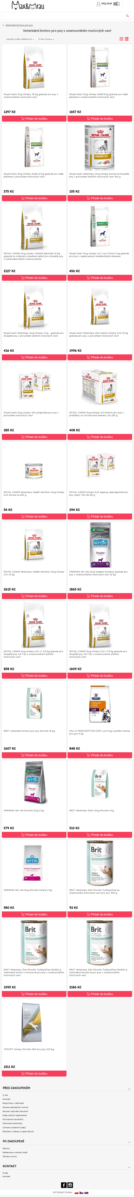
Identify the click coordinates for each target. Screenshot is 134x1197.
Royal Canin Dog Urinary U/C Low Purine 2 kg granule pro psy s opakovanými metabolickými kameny (99, 255)
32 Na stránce (46, 39)
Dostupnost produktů (13, 1119)
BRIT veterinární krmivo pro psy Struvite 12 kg (29, 730)
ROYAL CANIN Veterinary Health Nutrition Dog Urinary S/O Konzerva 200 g (34, 493)
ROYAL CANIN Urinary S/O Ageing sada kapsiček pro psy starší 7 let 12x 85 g (98, 493)
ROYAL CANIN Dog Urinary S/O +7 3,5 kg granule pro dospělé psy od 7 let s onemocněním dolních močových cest (33, 654)
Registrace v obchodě (13, 1103)
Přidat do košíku (34, 118)
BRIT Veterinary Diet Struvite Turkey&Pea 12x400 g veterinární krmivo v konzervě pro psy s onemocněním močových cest (34, 972)
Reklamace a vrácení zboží (15, 1152)
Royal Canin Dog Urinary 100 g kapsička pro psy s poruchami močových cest (31, 414)
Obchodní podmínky (12, 1123)
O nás (5, 1095)
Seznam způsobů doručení (15, 1111)
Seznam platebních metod (15, 1107)
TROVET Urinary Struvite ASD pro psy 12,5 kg (29, 1049)
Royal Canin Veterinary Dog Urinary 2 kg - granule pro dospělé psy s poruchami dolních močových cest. (34, 334)
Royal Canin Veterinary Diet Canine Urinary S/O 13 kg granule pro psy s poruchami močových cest (98, 334)
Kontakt (6, 1099)
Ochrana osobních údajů (14, 1127)
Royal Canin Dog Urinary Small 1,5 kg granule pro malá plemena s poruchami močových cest (33, 175)
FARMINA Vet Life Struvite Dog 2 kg (24, 810)
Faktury (6, 1148)
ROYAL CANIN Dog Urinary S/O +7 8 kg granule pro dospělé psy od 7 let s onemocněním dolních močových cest (98, 654)
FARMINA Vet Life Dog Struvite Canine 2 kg (28, 890)
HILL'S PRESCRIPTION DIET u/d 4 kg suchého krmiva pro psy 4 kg (99, 732)
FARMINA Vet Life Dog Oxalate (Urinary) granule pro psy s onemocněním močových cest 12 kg (98, 573)
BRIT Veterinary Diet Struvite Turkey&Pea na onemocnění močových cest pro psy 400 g (94, 891)
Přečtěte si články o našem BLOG (18, 1131)
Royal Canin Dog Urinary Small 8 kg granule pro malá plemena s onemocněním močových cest (98, 95)
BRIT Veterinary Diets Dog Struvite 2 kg (91, 810)
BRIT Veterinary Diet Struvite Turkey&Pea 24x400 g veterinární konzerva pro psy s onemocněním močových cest (98, 972)
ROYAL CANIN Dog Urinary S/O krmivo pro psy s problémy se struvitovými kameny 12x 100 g (96, 414)
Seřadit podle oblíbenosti (20, 39)
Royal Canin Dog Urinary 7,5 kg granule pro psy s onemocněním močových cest (31, 95)
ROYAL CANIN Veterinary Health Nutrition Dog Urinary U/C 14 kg (34, 573)
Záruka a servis (10, 1156)
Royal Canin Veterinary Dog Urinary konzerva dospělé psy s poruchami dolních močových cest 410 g (99, 175)
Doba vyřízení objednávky (15, 1115)
